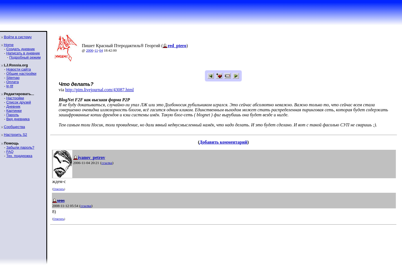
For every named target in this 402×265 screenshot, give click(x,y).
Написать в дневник (23, 53)
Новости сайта (18, 69)
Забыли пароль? (20, 147)
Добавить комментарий (223, 142)
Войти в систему (18, 37)
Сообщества (14, 127)
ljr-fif (9, 86)
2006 (89, 50)
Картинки (13, 111)
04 (101, 50)
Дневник (13, 106)
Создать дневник (20, 49)
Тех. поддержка (19, 156)
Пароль (12, 115)
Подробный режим (24, 57)
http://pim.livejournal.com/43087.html (99, 89)
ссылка (106, 163)
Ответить (58, 189)
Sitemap (13, 78)
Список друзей (18, 102)
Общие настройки (21, 73)
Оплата (12, 82)
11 (96, 50)
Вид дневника (18, 119)
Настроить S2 (15, 134)
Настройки (15, 98)
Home (9, 45)
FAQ (9, 152)
